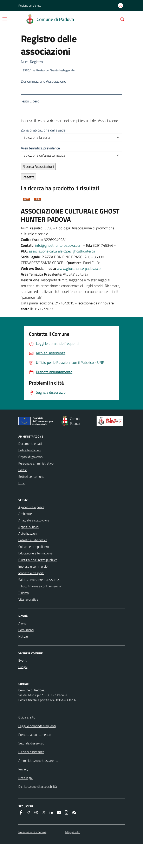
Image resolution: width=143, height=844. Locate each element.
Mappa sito (72, 832)
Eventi (22, 660)
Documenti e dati (30, 443)
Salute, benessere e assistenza (39, 579)
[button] (122, 19)
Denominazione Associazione (43, 81)
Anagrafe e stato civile (33, 520)
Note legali (25, 777)
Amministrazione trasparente (38, 760)
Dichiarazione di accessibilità (37, 786)
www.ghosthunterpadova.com (80, 268)
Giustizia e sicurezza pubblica (37, 559)
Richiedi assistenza (31, 751)
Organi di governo (30, 456)
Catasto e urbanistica (32, 540)
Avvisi (22, 623)
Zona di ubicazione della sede (43, 130)
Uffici (21, 483)
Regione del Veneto (29, 5)
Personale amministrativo (35, 463)
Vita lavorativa (28, 599)
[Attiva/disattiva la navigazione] (4, 18)
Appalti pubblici (28, 526)
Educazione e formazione (35, 553)
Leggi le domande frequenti (37, 725)
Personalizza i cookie (32, 832)
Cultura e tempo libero (33, 546)
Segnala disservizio (31, 743)
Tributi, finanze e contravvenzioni (40, 586)
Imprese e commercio (32, 566)
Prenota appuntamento (34, 734)
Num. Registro (32, 62)
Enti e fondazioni (29, 450)
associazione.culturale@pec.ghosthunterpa (62, 251)
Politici (22, 469)
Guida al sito (26, 717)
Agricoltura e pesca (31, 507)
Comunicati (26, 629)
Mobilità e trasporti (31, 572)
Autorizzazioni (27, 533)
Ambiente (25, 513)
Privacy (23, 769)
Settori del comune (31, 476)
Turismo (23, 592)
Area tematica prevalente (40, 148)
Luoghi (22, 666)
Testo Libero (30, 101)
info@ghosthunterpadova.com (58, 245)
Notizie (23, 636)
